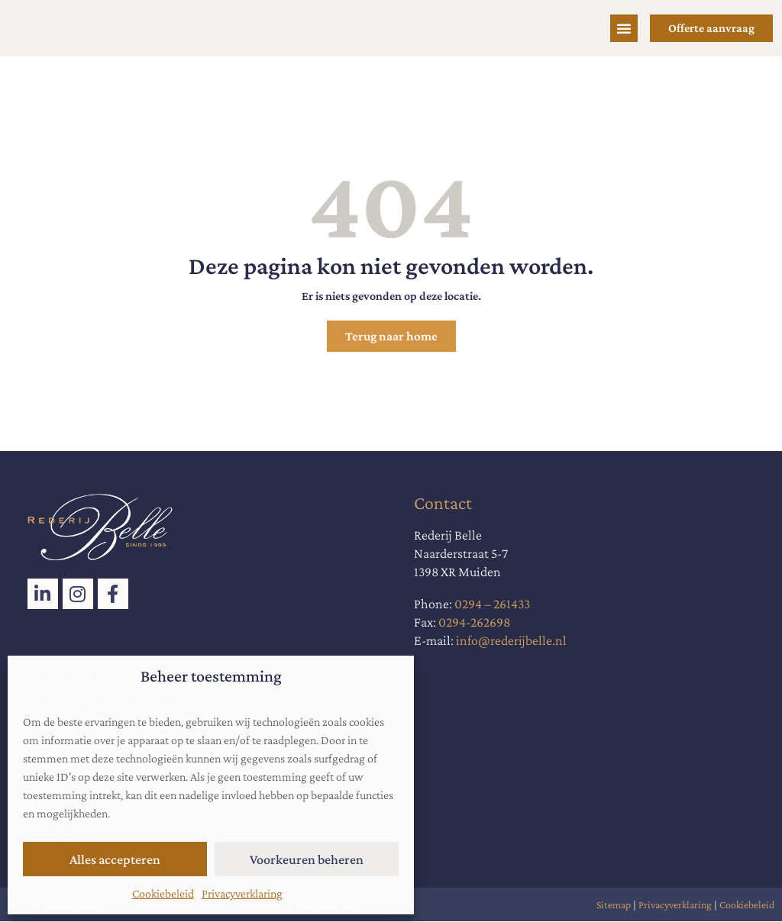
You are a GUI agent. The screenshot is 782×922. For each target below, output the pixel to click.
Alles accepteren (114, 859)
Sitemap (613, 905)
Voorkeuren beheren (307, 859)
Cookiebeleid (163, 893)
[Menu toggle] (624, 28)
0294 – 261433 (492, 604)
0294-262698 (474, 622)
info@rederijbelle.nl (511, 641)
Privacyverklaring (242, 893)
